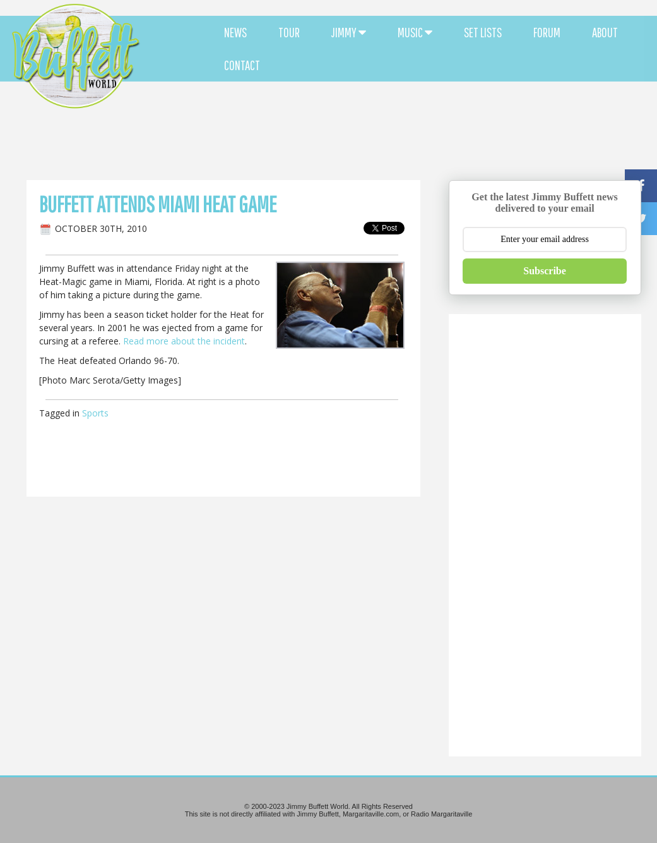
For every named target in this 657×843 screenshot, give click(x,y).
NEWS (235, 32)
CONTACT (242, 65)
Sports (95, 413)
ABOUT (605, 32)
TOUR (289, 32)
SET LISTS (483, 32)
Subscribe (544, 270)
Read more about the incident (184, 341)
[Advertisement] (395, 113)
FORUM (546, 32)
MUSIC (415, 32)
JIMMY (348, 32)
